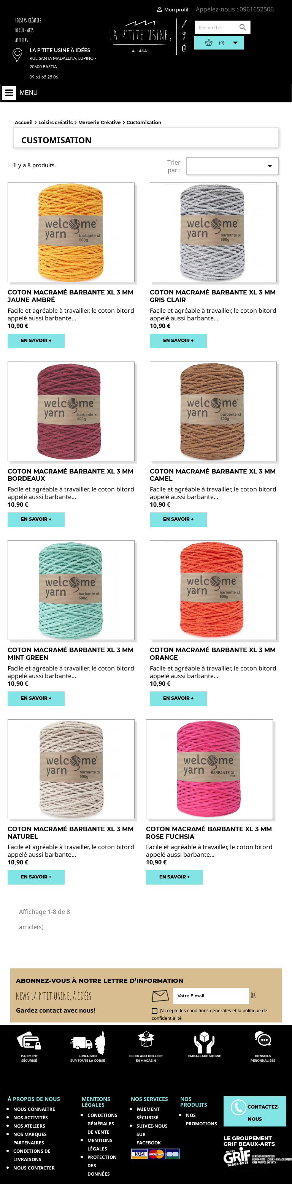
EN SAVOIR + (36, 340)
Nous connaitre (34, 1109)
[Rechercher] (223, 27)
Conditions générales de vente (102, 1123)
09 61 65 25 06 (44, 76)
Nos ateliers (29, 1126)
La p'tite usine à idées (60, 50)
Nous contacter (34, 1168)
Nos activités (30, 1117)
